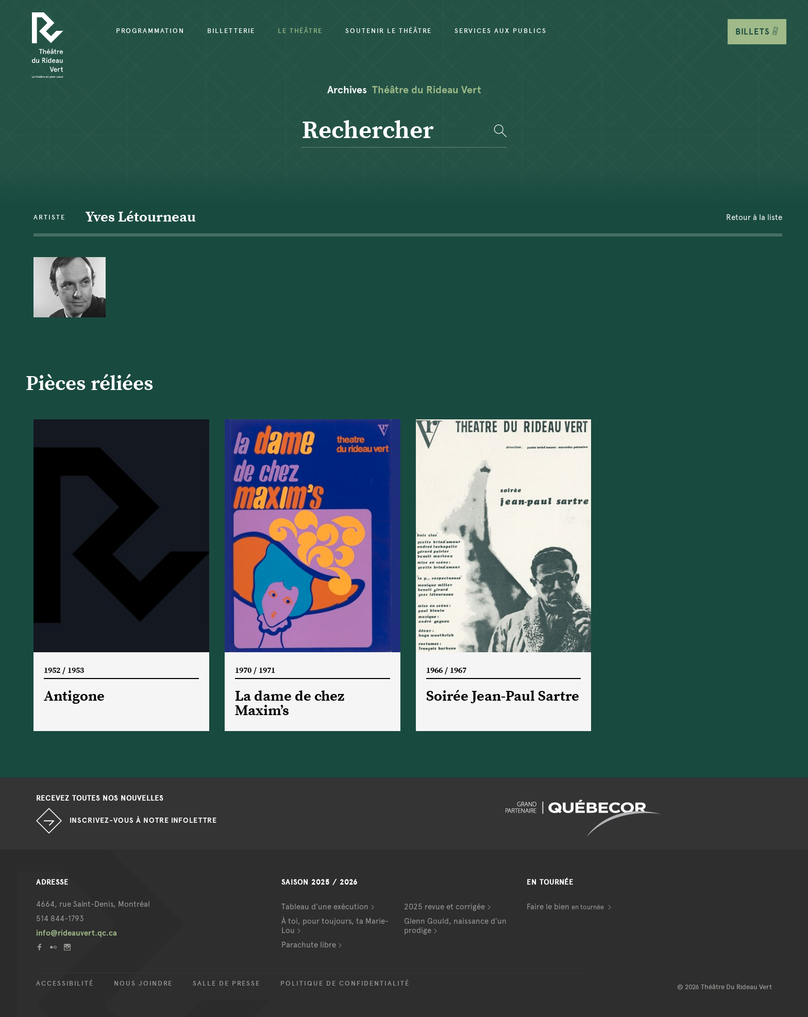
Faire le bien (566, 906)
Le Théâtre (300, 31)
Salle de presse (226, 983)
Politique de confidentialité (345, 983)
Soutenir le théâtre (388, 31)
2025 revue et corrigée (444, 906)
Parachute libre (308, 945)
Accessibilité (65, 983)
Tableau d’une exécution (324, 906)
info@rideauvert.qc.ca (76, 933)
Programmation (150, 31)
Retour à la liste (754, 217)
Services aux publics (500, 31)
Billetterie (231, 31)
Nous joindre (143, 983)
